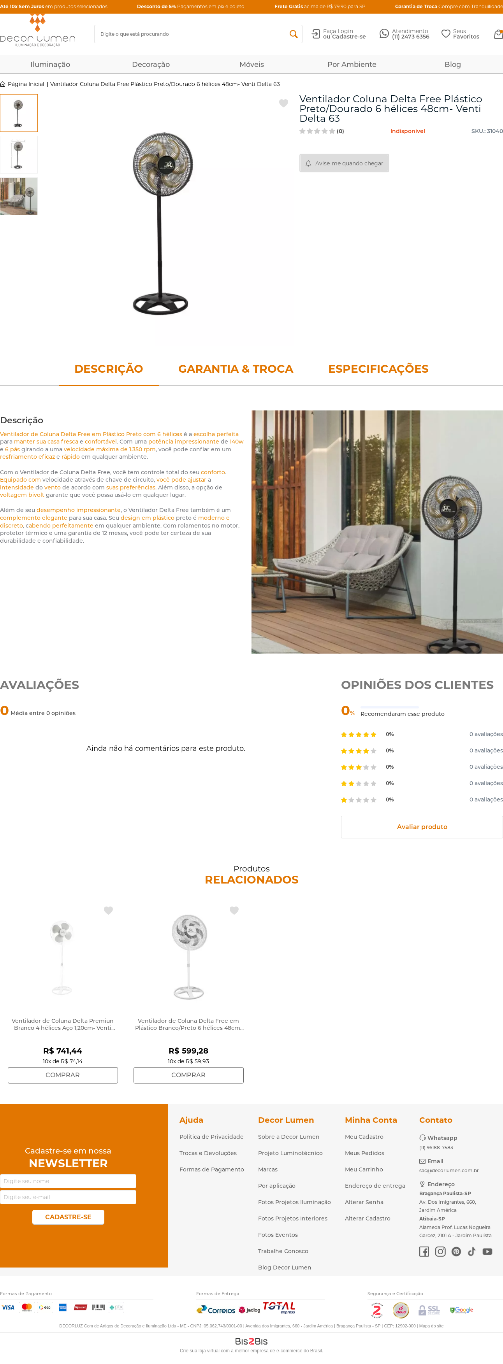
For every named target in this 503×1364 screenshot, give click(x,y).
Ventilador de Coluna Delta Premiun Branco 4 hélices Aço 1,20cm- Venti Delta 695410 (63, 1027)
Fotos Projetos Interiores (292, 1218)
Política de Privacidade (211, 1136)
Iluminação (50, 64)
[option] (19, 113)
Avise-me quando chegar (349, 163)
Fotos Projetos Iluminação (294, 1202)
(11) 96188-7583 (436, 1147)
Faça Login (338, 31)
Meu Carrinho (364, 1169)
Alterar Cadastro (367, 1218)
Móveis (251, 64)
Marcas (268, 1169)
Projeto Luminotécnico (290, 1153)
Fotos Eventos (278, 1234)
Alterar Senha (364, 1202)
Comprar (63, 1075)
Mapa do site (431, 1326)
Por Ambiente (351, 64)
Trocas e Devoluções (208, 1153)
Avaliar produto (422, 827)
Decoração (151, 64)
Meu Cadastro (364, 1136)
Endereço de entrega (375, 1185)
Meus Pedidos (364, 1153)
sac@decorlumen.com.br (449, 1170)
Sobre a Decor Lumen (289, 1136)
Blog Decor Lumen (284, 1267)
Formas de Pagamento (211, 1169)
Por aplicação (276, 1185)
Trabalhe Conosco (283, 1251)
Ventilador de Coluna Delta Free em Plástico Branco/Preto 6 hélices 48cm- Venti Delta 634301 (188, 1027)
